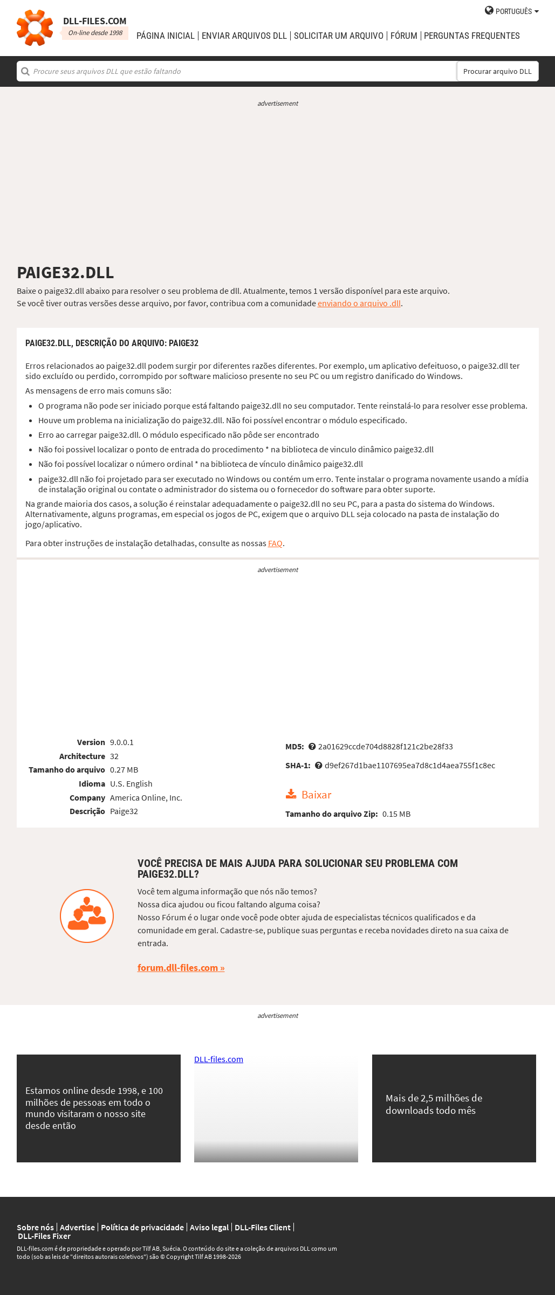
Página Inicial (165, 35)
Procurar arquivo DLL (497, 71)
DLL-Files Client (263, 1227)
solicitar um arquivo (338, 35)
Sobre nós (35, 1227)
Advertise (77, 1227)
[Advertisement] (278, 184)
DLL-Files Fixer (44, 1235)
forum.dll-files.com (178, 967)
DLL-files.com (218, 1058)
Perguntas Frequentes (472, 35)
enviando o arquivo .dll (359, 303)
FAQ (275, 543)
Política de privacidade (142, 1227)
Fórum (403, 35)
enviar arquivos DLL (244, 35)
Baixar (316, 795)
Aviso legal (209, 1227)
